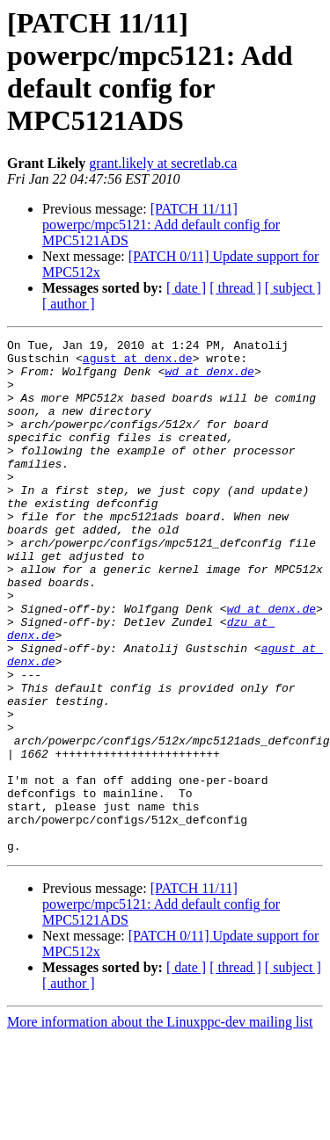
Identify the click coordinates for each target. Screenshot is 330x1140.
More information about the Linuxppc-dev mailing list (159, 1124)
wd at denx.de (209, 379)
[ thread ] (235, 287)
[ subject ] (293, 287)
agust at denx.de (138, 363)
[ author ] (68, 303)
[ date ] (186, 287)
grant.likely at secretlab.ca (163, 163)
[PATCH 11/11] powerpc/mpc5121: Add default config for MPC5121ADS (161, 224)
